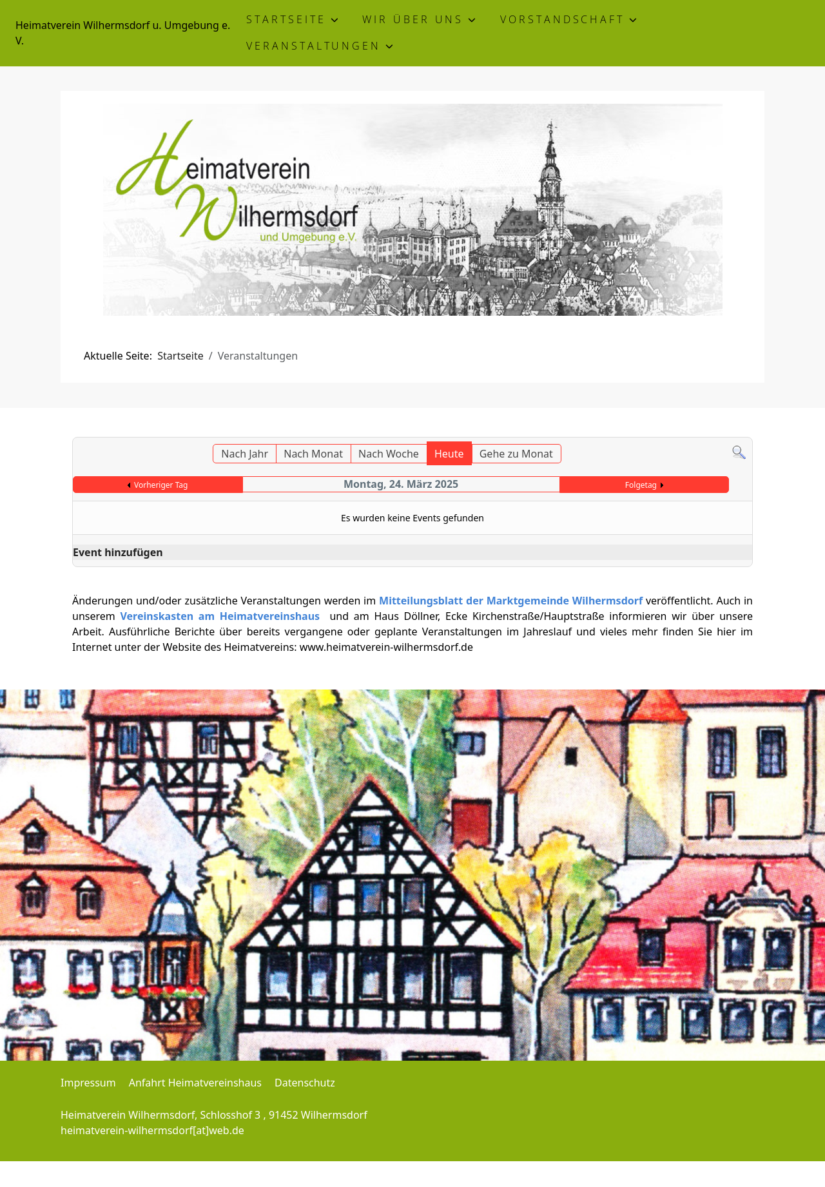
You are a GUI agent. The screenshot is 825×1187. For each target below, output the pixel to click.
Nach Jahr (244, 454)
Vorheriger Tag (161, 484)
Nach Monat (313, 454)
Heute (449, 454)
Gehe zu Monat (516, 454)
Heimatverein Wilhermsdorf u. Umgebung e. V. (122, 33)
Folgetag (641, 484)
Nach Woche (388, 454)
